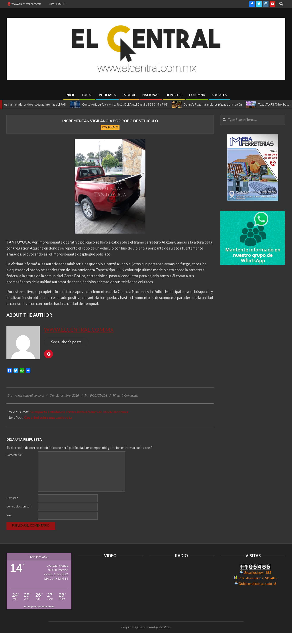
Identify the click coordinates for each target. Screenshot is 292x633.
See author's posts (66, 342)
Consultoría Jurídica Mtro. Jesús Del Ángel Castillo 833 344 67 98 (127, 104)
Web (9, 515)
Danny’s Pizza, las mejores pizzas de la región (215, 104)
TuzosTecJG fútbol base (276, 104)
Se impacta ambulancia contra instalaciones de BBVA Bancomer (79, 412)
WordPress (164, 627)
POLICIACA (110, 127)
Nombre (12, 497)
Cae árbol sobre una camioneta (48, 417)
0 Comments (130, 395)
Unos (141, 627)
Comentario (14, 454)
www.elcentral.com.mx (79, 329)
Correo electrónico (18, 506)
